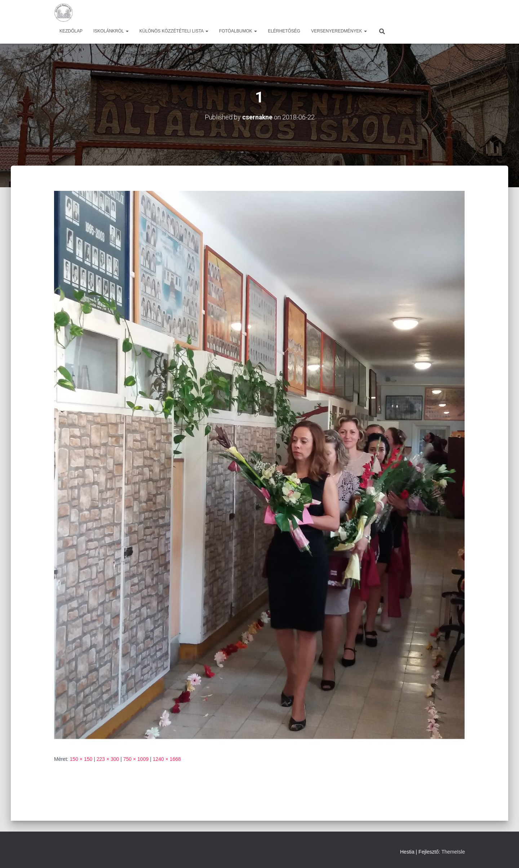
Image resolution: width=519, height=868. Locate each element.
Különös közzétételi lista (173, 31)
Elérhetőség (284, 31)
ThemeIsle (453, 852)
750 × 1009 (135, 759)
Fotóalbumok (238, 31)
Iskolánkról (111, 31)
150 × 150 (81, 759)
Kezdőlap (71, 31)
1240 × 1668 (167, 759)
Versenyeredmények (339, 31)
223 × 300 (108, 759)
